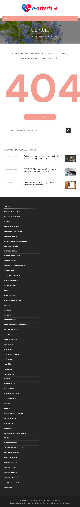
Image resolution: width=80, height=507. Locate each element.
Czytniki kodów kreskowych (15, 266)
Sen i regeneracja (10, 399)
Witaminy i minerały (11, 453)
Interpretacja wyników (13, 300)
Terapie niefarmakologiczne (15, 433)
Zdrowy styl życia (11, 477)
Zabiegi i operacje (11, 458)
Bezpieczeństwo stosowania (15, 241)
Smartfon (8, 403)
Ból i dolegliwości (11, 246)
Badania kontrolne (11, 226)
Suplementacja (10, 418)
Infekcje (7, 290)
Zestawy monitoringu (12, 482)
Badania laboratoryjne (13, 231)
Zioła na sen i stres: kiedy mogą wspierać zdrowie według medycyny (41, 157)
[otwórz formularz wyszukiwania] (74, 18)
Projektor (8, 379)
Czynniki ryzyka (10, 261)
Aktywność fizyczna (12, 216)
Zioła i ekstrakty (10, 487)
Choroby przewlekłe (12, 256)
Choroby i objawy (11, 251)
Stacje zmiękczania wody (13, 413)
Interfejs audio (10, 295)
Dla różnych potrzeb (12, 275)
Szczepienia (8, 423)
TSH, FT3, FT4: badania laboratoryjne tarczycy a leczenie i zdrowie (40, 170)
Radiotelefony (9, 384)
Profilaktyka (9, 374)
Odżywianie (8, 359)
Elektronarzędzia (11, 280)
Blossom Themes (43, 503)
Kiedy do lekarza (10, 320)
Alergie (7, 221)
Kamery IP (7, 315)
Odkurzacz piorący (11, 354)
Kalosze (7, 305)
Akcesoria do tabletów (13, 212)
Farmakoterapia (10, 285)
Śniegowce (8, 408)
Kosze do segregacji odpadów (16, 325)
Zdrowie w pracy (10, 472)
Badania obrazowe (11, 236)
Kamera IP (7, 310)
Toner (6, 438)
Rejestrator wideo (11, 394)
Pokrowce (8, 369)
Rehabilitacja (9, 389)
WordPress (65, 503)
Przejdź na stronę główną (40, 117)
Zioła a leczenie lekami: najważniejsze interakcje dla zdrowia (40, 183)
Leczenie (7, 335)
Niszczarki (8, 349)
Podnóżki (7, 364)
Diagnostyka (9, 271)
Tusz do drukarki (10, 443)
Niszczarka (8, 344)
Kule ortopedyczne (11, 330)
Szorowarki (8, 428)
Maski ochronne (10, 339)
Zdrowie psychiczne (11, 467)
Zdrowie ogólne (10, 462)
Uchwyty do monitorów (13, 448)
